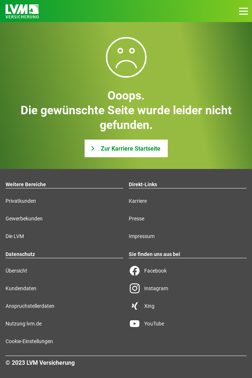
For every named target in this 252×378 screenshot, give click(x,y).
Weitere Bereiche (26, 184)
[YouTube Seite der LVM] (187, 323)
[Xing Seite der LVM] (187, 306)
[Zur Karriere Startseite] (126, 148)
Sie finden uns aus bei (154, 254)
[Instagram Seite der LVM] (187, 288)
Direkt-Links (143, 184)
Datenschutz (20, 254)
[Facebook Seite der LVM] (187, 271)
